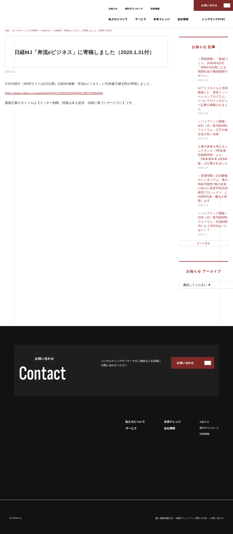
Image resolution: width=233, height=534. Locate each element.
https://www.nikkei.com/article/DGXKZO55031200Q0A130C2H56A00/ (54, 93)
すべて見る (203, 243)
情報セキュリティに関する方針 (191, 518)
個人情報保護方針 (164, 518)
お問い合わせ (209, 5)
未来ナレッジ (161, 19)
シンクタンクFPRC (214, 19)
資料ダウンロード (134, 8)
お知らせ (113, 8)
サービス (140, 19)
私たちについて (118, 19)
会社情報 (182, 19)
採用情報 (154, 8)
